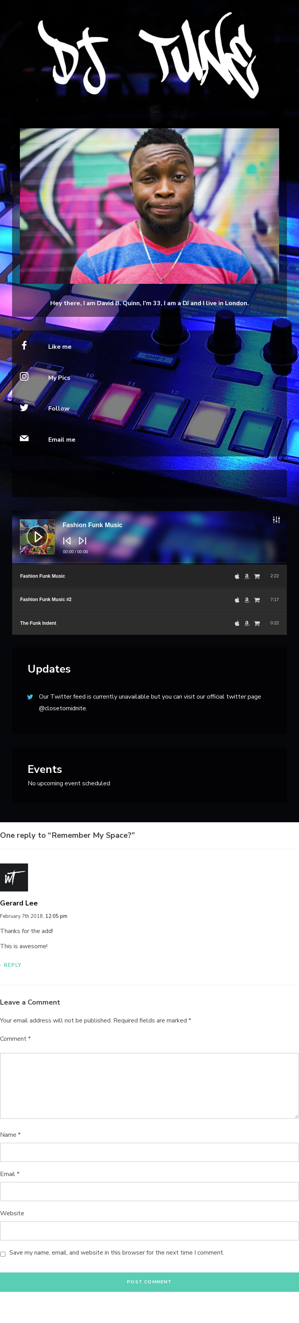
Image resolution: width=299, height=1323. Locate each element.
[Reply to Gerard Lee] (149, 965)
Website (12, 1213)
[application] (149, 538)
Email (9, 1174)
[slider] (149, 564)
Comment (15, 1039)
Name (10, 1135)
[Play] (31, 531)
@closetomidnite (62, 708)
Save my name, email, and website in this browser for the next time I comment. (116, 1252)
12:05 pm (56, 916)
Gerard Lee (19, 903)
